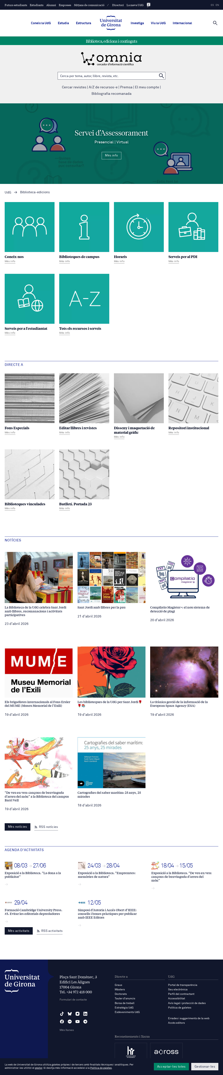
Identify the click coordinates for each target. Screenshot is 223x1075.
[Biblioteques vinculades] (30, 480)
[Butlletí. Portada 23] (84, 480)
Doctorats (121, 994)
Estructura (83, 23)
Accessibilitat (176, 998)
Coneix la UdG (41, 23)
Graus (118, 985)
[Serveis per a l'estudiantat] (30, 305)
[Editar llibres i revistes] (84, 404)
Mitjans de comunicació (89, 5)
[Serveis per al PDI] (193, 233)
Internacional (182, 23)
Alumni (51, 5)
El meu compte (147, 87)
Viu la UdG (158, 23)
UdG (8, 192)
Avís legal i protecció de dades (187, 1003)
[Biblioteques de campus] (84, 233)
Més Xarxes (67, 1030)
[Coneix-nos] (30, 233)
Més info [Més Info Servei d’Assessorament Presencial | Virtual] (111, 155)
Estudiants (36, 5)
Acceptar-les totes (171, 1066)
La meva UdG (135, 5)
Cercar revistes (74, 87)
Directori (118, 5)
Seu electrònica (178, 989)
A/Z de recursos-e (103, 87)
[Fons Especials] (30, 404)
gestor (38, 1068)
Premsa (126, 87)
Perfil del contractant (181, 994)
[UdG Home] (111, 23)
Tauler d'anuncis (125, 998)
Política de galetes (179, 1007)
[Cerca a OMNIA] (161, 76)
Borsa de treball (124, 1003)
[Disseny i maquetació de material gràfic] (139, 406)
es (212, 5)
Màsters (120, 989)
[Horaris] (139, 233)
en (217, 5)
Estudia (63, 23)
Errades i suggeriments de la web (188, 1018)
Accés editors (176, 1023)
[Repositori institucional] (193, 404)
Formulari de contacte (73, 999)
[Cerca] (215, 23)
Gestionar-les (205, 1066)
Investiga (137, 23)
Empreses (65, 5)
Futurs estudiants (16, 5)
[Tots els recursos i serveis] (84, 305)
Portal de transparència (182, 985)
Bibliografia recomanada (111, 94)
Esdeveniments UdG (127, 1012)
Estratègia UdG (124, 1007)
